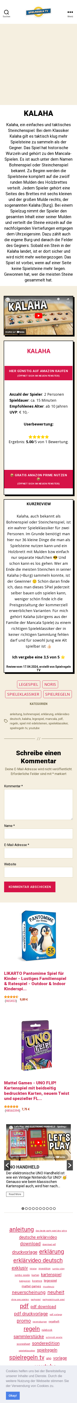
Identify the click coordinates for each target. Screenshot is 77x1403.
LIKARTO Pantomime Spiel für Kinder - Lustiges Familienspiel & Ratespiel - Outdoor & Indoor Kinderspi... (35, 981)
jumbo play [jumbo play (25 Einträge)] (58, 1268)
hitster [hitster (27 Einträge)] (33, 1268)
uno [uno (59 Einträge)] (48, 1358)
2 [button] (26, 1208)
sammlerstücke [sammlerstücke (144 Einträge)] (29, 1336)
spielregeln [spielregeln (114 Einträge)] (47, 1350)
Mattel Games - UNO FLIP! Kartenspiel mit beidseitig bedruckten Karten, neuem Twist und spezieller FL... (36, 1090)
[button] (55, 1386)
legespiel (38, 719)
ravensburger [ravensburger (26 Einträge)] (40, 1321)
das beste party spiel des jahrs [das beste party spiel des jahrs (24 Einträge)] (51, 1230)
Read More (15, 1194)
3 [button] (30, 1208)
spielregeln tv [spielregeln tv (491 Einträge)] (26, 1357)
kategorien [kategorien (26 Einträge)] (24, 1281)
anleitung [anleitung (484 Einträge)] (21, 1229)
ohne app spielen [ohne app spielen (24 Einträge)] (20, 1299)
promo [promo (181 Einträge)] (24, 1321)
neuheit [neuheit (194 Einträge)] (55, 1292)
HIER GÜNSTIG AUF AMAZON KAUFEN (38, 373)
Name (9, 826)
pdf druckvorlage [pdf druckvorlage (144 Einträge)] (31, 1313)
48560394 (12, 1110)
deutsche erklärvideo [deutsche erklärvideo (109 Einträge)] (38, 1237)
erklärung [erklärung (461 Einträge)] (51, 1251)
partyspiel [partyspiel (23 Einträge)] (36, 1299)
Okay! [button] (13, 1395)
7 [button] (44, 1208)
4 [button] (33, 1208)
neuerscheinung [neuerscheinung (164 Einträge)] (29, 1292)
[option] (38, 1162)
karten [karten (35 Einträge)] (35, 1275)
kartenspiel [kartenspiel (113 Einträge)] (51, 1274)
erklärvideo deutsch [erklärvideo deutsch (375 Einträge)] (38, 1260)
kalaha (26, 719)
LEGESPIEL (28, 684)
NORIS (50, 684)
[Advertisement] (38, 64)
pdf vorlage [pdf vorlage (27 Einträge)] (56, 1314)
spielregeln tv (18, 728)
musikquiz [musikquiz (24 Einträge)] (48, 1286)
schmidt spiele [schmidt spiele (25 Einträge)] (54, 1337)
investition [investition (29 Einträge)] (45, 1268)
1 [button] (23, 1208)
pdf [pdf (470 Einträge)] (24, 1306)
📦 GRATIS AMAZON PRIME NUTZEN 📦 (38, 479)
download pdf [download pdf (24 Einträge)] (49, 1244)
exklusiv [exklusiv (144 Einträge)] (20, 1267)
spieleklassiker (58, 723)
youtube (34, 728)
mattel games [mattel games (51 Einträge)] (31, 1286)
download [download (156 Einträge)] (30, 1243)
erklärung (47, 714)
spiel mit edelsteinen (33, 723)
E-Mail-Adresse (16, 845)
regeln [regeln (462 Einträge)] (32, 1328)
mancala (51, 719)
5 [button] (37, 1208)
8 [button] (47, 1208)
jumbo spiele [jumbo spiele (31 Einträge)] (22, 1275)
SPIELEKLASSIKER (23, 694)
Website (10, 864)
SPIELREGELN (57, 694)
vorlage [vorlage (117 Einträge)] (60, 1358)
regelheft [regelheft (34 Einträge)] (54, 1321)
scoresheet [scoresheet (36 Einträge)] (23, 1343)
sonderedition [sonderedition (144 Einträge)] (46, 1343)
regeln (14, 723)
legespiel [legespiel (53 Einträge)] (50, 1281)
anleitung (16, 714)
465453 (11, 1001)
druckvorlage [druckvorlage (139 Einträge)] (24, 1252)
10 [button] (54, 1208)
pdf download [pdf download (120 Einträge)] (43, 1306)
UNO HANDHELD (22, 1167)
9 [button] (50, 1208)
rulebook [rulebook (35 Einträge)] (47, 1330)
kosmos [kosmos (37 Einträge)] (37, 1280)
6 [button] (40, 1208)
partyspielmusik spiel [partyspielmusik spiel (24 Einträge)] (54, 1299)
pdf (60, 719)
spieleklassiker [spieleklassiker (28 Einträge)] (27, 1350)
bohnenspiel (31, 714)
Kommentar (13, 786)
